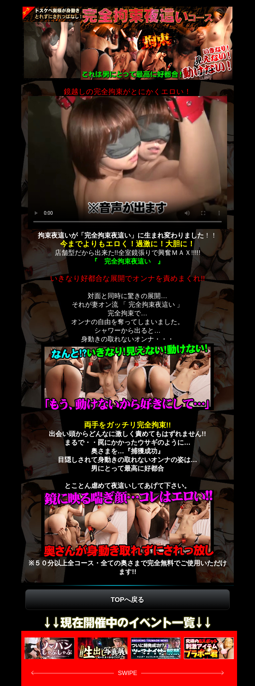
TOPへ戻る (127, 599)
